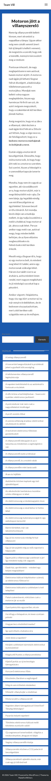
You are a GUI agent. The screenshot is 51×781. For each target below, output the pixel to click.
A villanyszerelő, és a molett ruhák (21, 460)
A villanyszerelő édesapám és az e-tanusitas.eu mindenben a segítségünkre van (23, 443)
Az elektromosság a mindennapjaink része (24, 501)
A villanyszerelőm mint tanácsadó (21, 467)
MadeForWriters (25, 778)
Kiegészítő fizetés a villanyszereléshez (23, 654)
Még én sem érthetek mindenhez (20, 685)
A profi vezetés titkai (15, 414)
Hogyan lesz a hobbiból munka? (20, 624)
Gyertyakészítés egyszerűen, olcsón (22, 607)
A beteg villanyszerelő (15, 357)
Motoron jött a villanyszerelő (19, 699)
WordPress (34, 775)
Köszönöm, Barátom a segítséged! (21, 678)
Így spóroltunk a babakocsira (19, 631)
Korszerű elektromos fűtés (18, 671)
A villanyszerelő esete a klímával (20, 453)
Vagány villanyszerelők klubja (19, 742)
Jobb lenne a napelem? (15, 637)
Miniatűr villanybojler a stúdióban (21, 692)
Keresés (6, 334)
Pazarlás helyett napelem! (17, 715)
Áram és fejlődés (13, 474)
